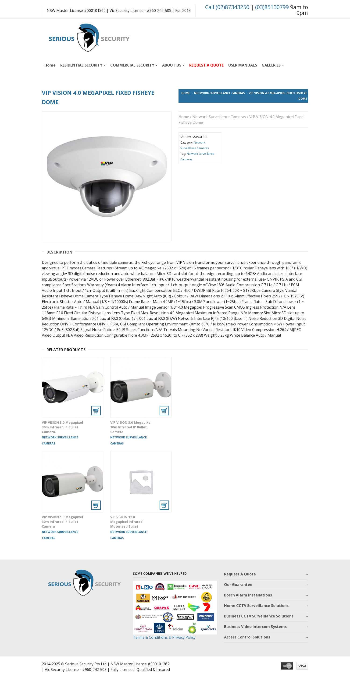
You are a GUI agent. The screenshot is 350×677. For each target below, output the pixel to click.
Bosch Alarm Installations (248, 595)
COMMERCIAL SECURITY (133, 65)
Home (50, 65)
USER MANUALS (242, 65)
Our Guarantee (238, 584)
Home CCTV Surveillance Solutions (256, 605)
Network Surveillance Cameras (219, 93)
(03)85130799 (272, 7)
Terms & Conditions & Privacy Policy (164, 637)
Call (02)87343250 (227, 7)
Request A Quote (240, 574)
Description (59, 252)
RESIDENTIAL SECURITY (83, 65)
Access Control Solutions (247, 637)
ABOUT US (173, 65)
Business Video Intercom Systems (255, 626)
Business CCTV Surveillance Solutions (258, 616)
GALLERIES (273, 65)
